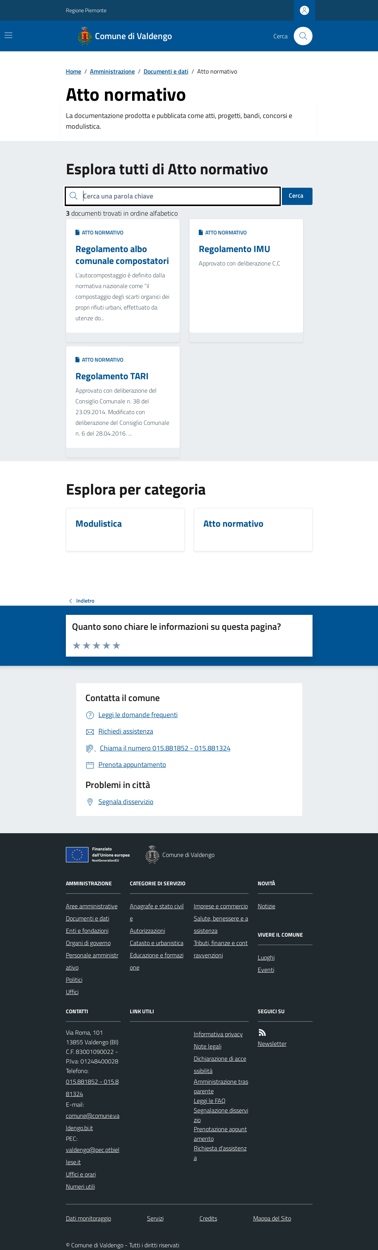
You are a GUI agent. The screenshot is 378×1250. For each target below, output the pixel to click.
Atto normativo (99, 232)
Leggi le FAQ (210, 1100)
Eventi (266, 969)
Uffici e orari (81, 1174)
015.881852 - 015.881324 (92, 1087)
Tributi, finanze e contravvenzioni (221, 949)
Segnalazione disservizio (221, 1115)
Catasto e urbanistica (156, 942)
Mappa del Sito (272, 1218)
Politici (74, 979)
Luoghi (266, 957)
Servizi (155, 1218)
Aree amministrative (92, 906)
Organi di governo (88, 942)
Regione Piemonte (86, 10)
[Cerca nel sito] (300, 36)
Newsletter (272, 1043)
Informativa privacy (218, 1034)
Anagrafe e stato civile (157, 912)
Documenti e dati (166, 71)
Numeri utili (80, 1186)
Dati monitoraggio (88, 1218)
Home (73, 71)
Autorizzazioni (147, 930)
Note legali (207, 1046)
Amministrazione (112, 71)
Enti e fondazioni (87, 930)
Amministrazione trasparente (221, 1086)
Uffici (72, 991)
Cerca (296, 195)
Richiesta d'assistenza (220, 1153)
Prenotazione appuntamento (220, 1133)
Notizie (266, 906)
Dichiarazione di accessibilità (220, 1064)
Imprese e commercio (221, 906)
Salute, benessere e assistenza (221, 924)
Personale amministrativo (92, 961)
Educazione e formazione (156, 961)
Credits (208, 1218)
